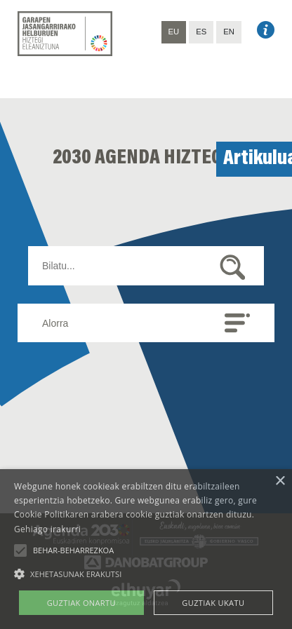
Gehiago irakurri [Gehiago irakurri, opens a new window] (47, 529)
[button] (20, 550)
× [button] (279, 481)
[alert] (146, 549)
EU (174, 31)
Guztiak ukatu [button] (213, 602)
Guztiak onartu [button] (81, 602)
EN (228, 31)
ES (201, 31)
